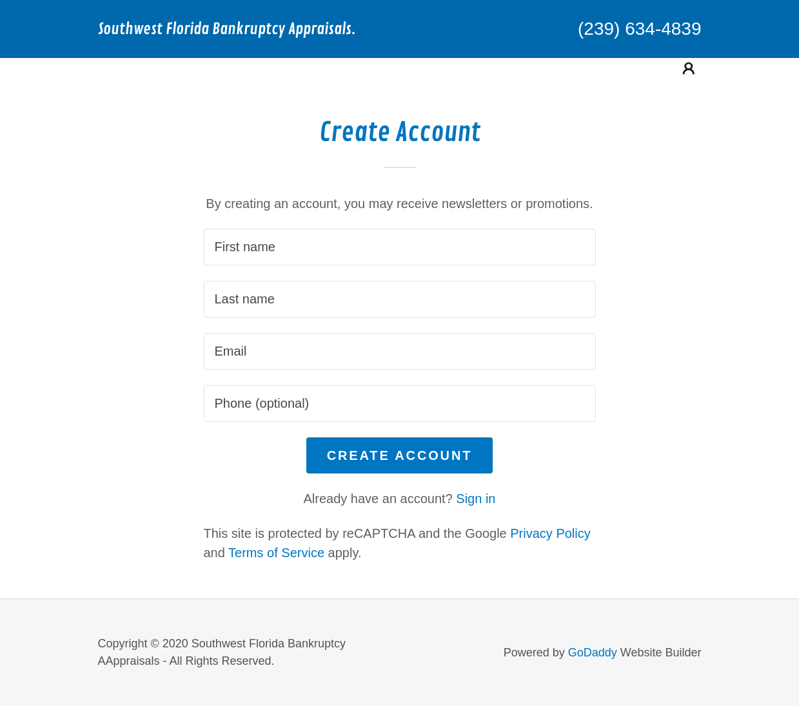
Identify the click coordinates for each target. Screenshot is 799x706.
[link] (249, 30)
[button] (689, 68)
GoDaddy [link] (592, 652)
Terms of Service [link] (276, 553)
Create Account (400, 455)
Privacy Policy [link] (550, 533)
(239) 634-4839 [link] (639, 29)
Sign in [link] (475, 498)
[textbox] (400, 247)
